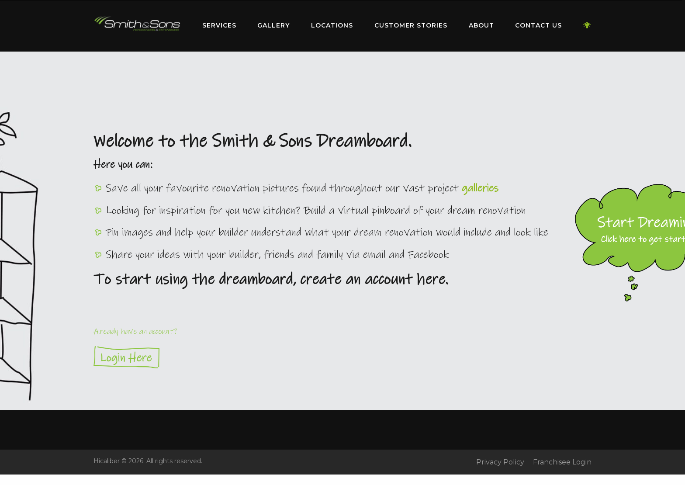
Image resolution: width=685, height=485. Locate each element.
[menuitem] (137, 25)
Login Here (342, 357)
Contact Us (538, 25)
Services (219, 25)
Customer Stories (410, 25)
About (481, 25)
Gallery (273, 25)
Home (137, 24)
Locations (332, 25)
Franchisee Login (562, 462)
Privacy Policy (500, 462)
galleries (480, 188)
